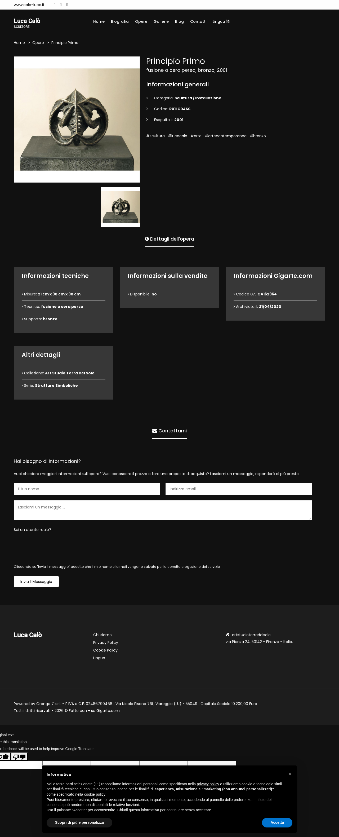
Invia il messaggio (36, 582)
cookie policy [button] (94, 794)
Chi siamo (102, 635)
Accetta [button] (277, 822)
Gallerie (161, 21)
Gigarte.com (108, 711)
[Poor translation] (19, 757)
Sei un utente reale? (32, 530)
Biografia (120, 21)
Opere (141, 21)
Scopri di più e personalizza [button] (79, 822)
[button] (290, 774)
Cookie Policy (105, 650)
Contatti (198, 21)
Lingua (221, 21)
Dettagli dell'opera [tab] (169, 238)
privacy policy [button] (208, 784)
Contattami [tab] (169, 430)
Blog (179, 21)
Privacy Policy (105, 643)
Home (99, 21)
